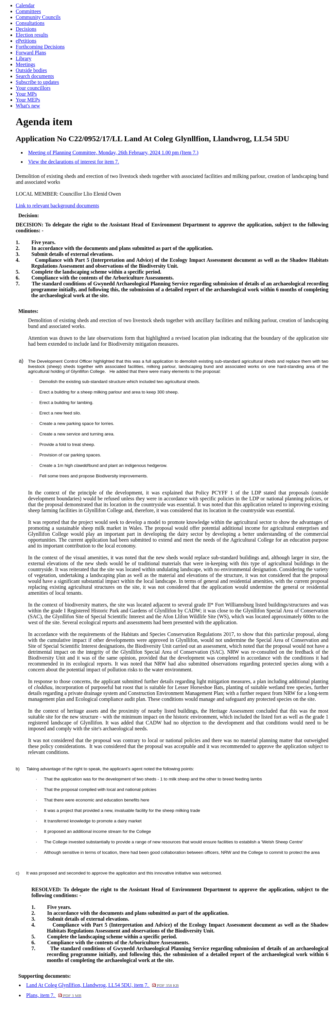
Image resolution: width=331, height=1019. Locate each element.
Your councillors (33, 88)
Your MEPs (28, 100)
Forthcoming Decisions (40, 46)
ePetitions (26, 41)
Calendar (25, 5)
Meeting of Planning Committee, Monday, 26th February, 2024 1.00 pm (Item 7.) (113, 152)
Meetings (25, 64)
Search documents (35, 76)
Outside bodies (31, 70)
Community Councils (38, 17)
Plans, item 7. (53, 995)
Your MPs (26, 94)
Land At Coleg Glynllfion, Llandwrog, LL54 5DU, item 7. (102, 985)
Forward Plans (31, 52)
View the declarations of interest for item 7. (73, 161)
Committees (28, 11)
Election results (32, 35)
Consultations (30, 23)
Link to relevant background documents (57, 205)
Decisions (26, 29)
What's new (28, 105)
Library (23, 58)
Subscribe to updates (37, 82)
